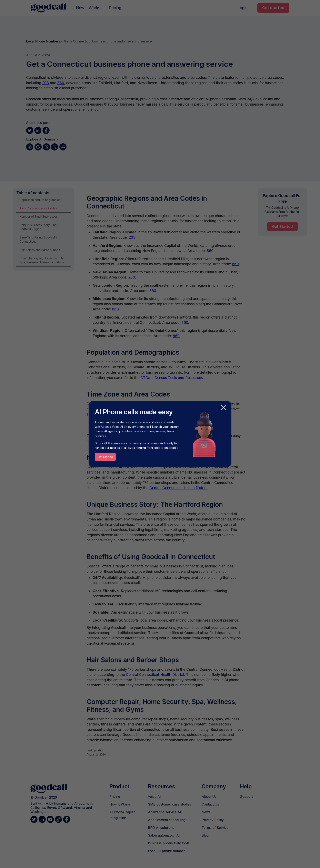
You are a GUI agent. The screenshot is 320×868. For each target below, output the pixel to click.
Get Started (105, 457)
